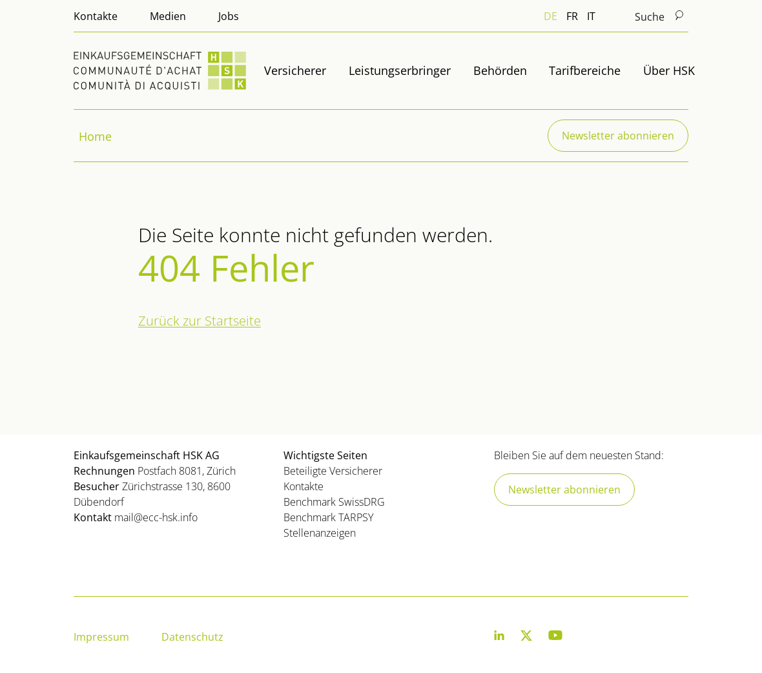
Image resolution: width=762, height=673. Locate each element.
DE (550, 16)
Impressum (101, 637)
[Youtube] (555, 638)
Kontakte (96, 16)
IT (591, 16)
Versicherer (295, 70)
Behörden (500, 70)
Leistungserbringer (400, 70)
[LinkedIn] (499, 638)
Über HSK (669, 70)
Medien (168, 16)
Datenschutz (192, 637)
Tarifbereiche (585, 70)
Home (95, 136)
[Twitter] (526, 638)
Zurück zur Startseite (199, 320)
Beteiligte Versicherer (332, 471)
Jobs (228, 16)
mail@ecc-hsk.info (156, 517)
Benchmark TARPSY (328, 517)
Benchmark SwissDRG (334, 502)
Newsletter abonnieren (618, 136)
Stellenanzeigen (319, 533)
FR (572, 16)
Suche (660, 16)
